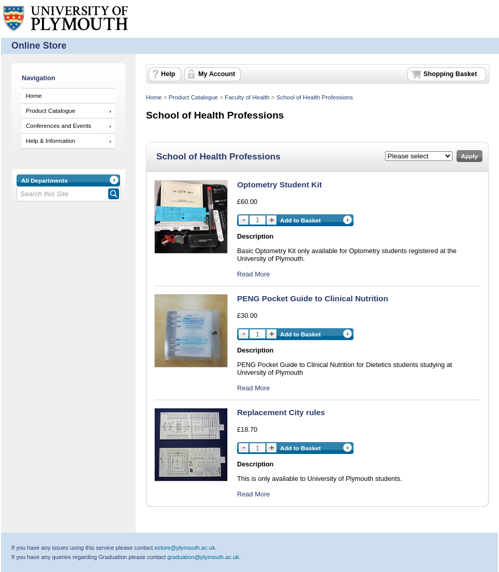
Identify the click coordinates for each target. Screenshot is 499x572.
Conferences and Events (58, 126)
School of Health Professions (314, 97)
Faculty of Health (247, 97)
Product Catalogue (50, 111)
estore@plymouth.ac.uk (184, 548)
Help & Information (50, 141)
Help (168, 74)
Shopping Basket (450, 74)
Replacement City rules (281, 412)
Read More (253, 274)
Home (34, 96)
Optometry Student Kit (279, 184)
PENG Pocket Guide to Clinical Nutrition (312, 298)
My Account (216, 74)
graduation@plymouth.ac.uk (203, 557)
